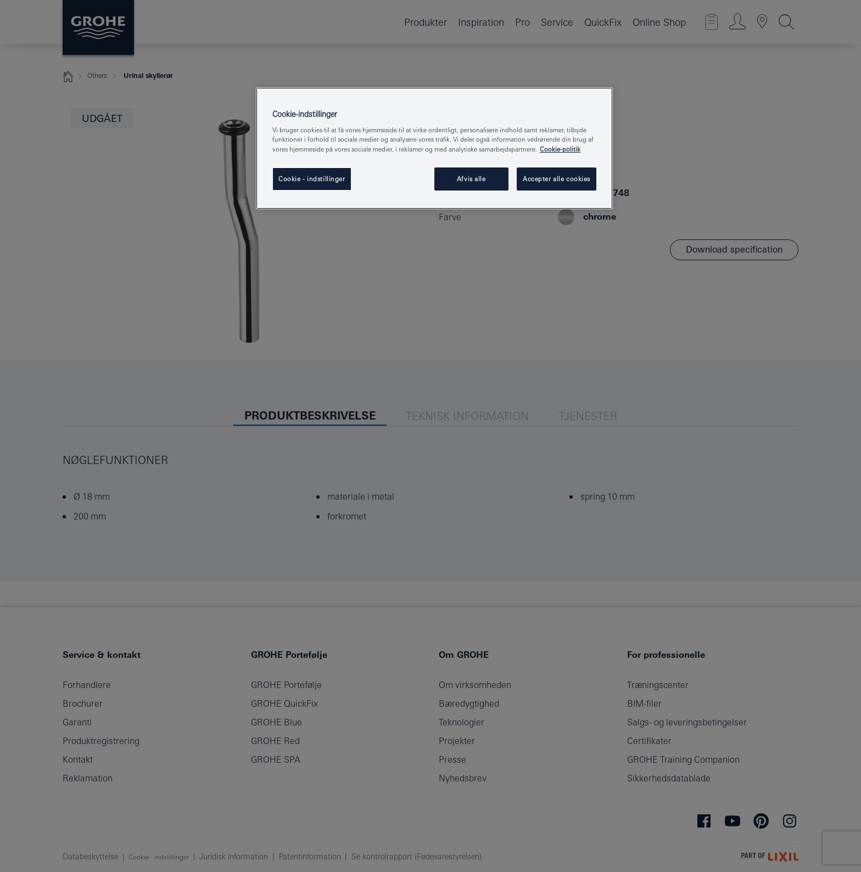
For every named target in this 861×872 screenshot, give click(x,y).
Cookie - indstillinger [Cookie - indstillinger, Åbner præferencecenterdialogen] (311, 178)
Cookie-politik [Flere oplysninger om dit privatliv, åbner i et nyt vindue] (560, 149)
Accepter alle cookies (556, 178)
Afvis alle (471, 178)
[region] (434, 148)
